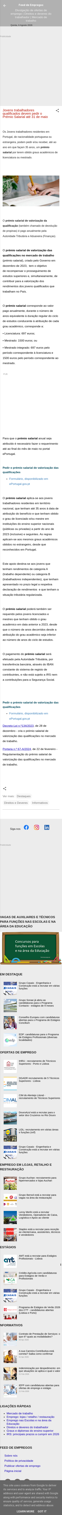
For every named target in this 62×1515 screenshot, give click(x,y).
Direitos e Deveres (16, 802)
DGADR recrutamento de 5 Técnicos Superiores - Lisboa (39, 1079)
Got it (42, 1511)
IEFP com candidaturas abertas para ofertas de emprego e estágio (39, 1386)
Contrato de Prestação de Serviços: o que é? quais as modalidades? (39, 1335)
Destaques (24, 796)
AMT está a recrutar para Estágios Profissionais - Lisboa (38, 1257)
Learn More (25, 1511)
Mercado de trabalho (20, 1413)
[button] (57, 111)
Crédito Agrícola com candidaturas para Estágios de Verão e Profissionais (38, 1275)
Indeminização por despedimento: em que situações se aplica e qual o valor (39, 1369)
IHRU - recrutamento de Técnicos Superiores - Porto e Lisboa (37, 1062)
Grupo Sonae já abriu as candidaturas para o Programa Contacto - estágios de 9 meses (36, 1003)
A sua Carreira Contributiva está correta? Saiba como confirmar (36, 1352)
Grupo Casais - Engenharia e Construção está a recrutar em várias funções (39, 985)
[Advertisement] (31, 69)
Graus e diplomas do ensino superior (30, 1430)
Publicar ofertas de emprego (22, 1465)
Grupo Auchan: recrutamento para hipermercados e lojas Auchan (37, 1179)
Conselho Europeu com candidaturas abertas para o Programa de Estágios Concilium (39, 1020)
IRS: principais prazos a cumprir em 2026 (33, 1434)
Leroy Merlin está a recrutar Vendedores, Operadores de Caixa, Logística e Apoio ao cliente (38, 1215)
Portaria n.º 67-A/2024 (17, 749)
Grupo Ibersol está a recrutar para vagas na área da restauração (37, 1196)
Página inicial (12, 1471)
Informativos (40, 802)
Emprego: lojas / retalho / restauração (30, 1416)
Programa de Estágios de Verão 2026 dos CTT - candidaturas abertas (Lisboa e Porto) (39, 1310)
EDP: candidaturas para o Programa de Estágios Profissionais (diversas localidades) (39, 1037)
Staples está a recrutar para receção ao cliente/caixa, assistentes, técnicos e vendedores (39, 1232)
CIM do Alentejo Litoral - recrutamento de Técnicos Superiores (39, 1096)
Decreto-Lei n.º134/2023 (18, 725)
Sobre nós (11, 1455)
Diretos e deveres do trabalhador (27, 1427)
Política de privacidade (18, 1460)
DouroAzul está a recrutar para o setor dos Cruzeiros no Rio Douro (37, 1114)
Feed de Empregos (31, 5)
